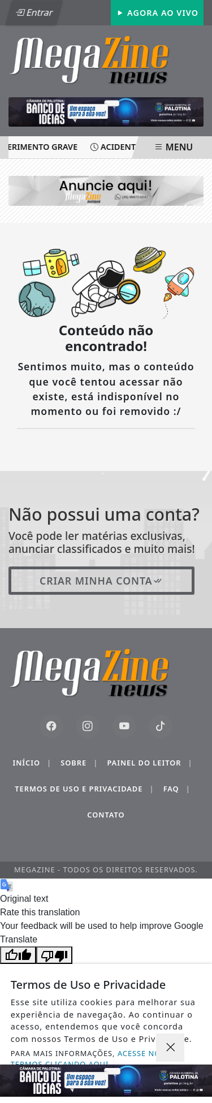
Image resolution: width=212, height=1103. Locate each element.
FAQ (177, 789)
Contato (105, 815)
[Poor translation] (54, 955)
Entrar (34, 12)
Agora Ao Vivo (157, 12)
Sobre (79, 763)
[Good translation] (18, 955)
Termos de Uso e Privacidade (84, 789)
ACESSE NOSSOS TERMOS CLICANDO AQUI (96, 1058)
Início (31, 763)
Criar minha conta (101, 580)
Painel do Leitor (149, 763)
